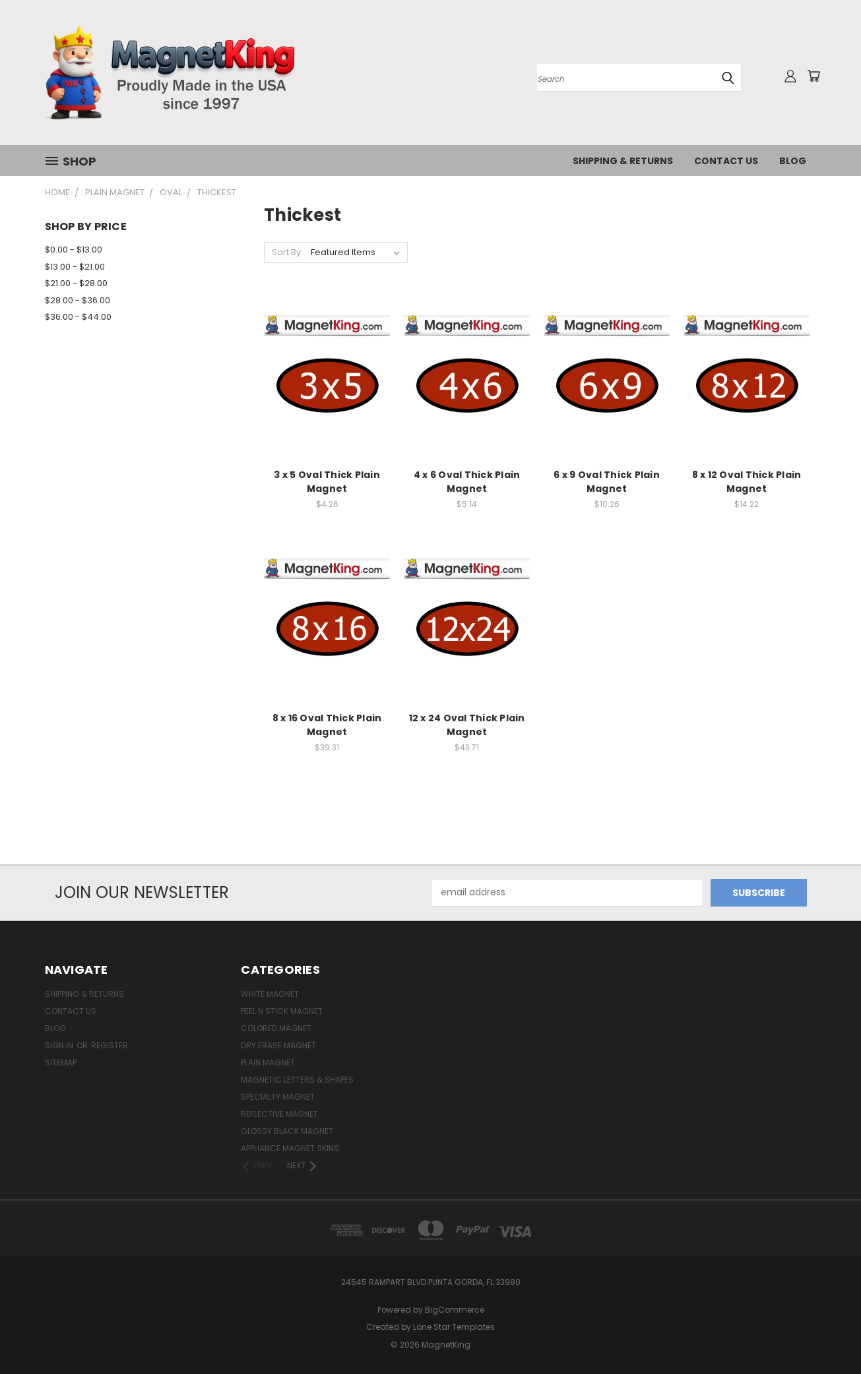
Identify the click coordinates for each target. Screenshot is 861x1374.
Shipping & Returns (623, 160)
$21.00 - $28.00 (76, 283)
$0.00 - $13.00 (73, 249)
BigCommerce (454, 1309)
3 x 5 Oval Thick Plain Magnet (327, 481)
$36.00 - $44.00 (78, 317)
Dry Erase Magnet (278, 1045)
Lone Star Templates (454, 1326)
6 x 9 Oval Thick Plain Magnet (607, 481)
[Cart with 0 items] (813, 75)
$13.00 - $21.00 (75, 266)
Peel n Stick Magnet (282, 1011)
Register (109, 1045)
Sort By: (287, 252)
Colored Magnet (276, 1028)
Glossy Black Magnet (287, 1131)
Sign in (60, 1045)
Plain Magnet (268, 1062)
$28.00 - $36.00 (77, 300)
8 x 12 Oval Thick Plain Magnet (747, 481)
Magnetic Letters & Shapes (297, 1079)
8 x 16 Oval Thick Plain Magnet (327, 724)
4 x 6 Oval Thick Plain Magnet (467, 481)
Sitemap (61, 1062)
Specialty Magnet (278, 1096)
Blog (792, 160)
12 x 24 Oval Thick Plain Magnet (467, 724)
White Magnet (270, 994)
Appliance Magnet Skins (290, 1148)
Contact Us (726, 160)
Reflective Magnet (279, 1114)
